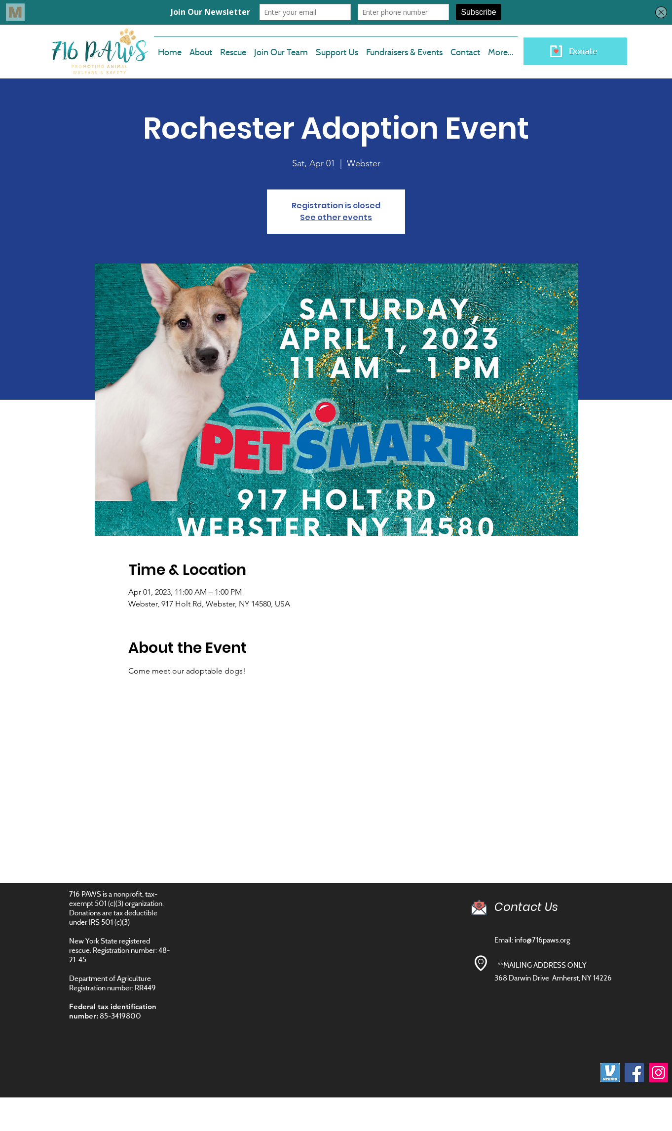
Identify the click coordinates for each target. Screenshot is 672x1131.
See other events (336, 217)
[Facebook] (634, 1072)
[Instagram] (658, 1072)
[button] (281, 48)
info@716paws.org (542, 939)
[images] (610, 1072)
